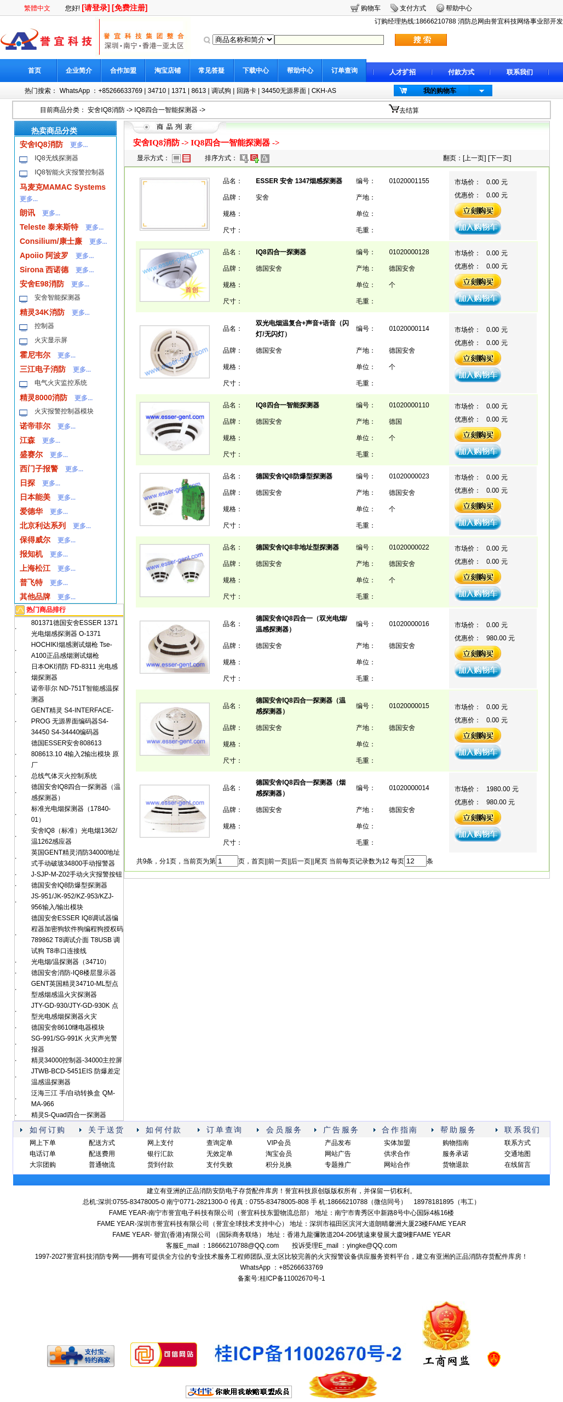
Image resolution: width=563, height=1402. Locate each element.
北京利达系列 (43, 525)
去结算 (409, 110)
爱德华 (31, 511)
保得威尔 (35, 539)
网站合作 (397, 1165)
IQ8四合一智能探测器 (165, 110)
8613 (198, 91)
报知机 (31, 554)
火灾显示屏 (51, 340)
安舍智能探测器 (58, 297)
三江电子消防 (43, 369)
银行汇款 (160, 1154)
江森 (27, 440)
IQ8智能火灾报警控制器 (69, 172)
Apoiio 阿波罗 (44, 255)
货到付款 (160, 1165)
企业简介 (79, 70)
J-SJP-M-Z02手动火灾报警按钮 (77, 874)
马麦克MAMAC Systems (63, 187)
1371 (178, 91)
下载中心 (256, 70)
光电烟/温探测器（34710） (71, 962)
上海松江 (35, 568)
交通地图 (517, 1154)
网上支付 (160, 1143)
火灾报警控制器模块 (64, 411)
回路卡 (246, 91)
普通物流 (102, 1165)
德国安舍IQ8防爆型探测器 (69, 885)
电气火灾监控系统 (61, 383)
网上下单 (43, 1143)
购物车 (371, 8)
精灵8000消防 (43, 397)
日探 (27, 482)
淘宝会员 (279, 1154)
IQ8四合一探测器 (281, 252)
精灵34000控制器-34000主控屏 (77, 1060)
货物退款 (456, 1165)
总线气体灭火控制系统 (64, 776)
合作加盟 (123, 70)
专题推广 (338, 1165)
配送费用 (102, 1154)
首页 (34, 70)
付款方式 (461, 72)
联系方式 (517, 1143)
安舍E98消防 (42, 283)
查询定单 (219, 1143)
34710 (157, 91)
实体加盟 (397, 1143)
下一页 (499, 158)
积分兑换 (279, 1165)
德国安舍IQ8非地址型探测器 (297, 547)
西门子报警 (39, 468)
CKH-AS (324, 91)
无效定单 (219, 1154)
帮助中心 (300, 70)
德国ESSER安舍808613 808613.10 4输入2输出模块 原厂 (75, 754)
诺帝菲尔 (35, 426)
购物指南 (456, 1143)
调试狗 (221, 91)
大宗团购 (43, 1165)
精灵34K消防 (42, 312)
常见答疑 (211, 70)
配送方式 (102, 1143)
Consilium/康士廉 (51, 241)
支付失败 (219, 1165)
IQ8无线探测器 (56, 158)
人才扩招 (402, 72)
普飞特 (31, 582)
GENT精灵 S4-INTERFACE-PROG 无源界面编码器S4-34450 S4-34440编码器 (72, 721)
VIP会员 (278, 1143)
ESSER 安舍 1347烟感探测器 (299, 181)
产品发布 (338, 1143)
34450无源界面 (283, 91)
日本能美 (35, 497)
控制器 (44, 326)
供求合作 (397, 1154)
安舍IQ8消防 (106, 110)
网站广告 (338, 1154)
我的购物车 (439, 91)
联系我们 (520, 72)
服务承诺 (456, 1154)
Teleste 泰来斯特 (49, 227)
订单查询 (344, 70)
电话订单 (43, 1154)
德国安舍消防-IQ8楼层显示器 (73, 973)
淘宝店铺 (167, 70)
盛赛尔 (31, 454)
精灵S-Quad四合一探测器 (68, 1115)
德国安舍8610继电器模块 (68, 1027)
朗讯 (27, 212)
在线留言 (517, 1165)
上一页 (474, 158)
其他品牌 (35, 596)
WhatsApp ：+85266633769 (101, 91)
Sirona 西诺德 (44, 269)
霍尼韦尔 (35, 354)
